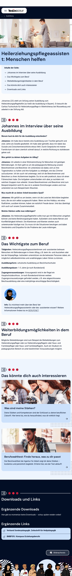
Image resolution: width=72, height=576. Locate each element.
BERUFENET (33, 310)
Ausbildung (10, 16)
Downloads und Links (16, 89)
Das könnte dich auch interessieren (22, 85)
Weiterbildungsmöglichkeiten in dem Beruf (25, 81)
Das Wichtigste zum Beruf (18, 77)
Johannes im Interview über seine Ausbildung (26, 72)
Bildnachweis (59, 552)
